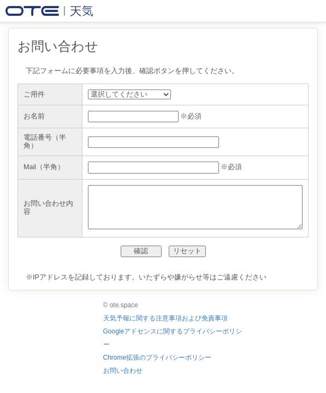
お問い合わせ (123, 370)
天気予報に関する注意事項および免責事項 (165, 318)
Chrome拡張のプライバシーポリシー (157, 357)
